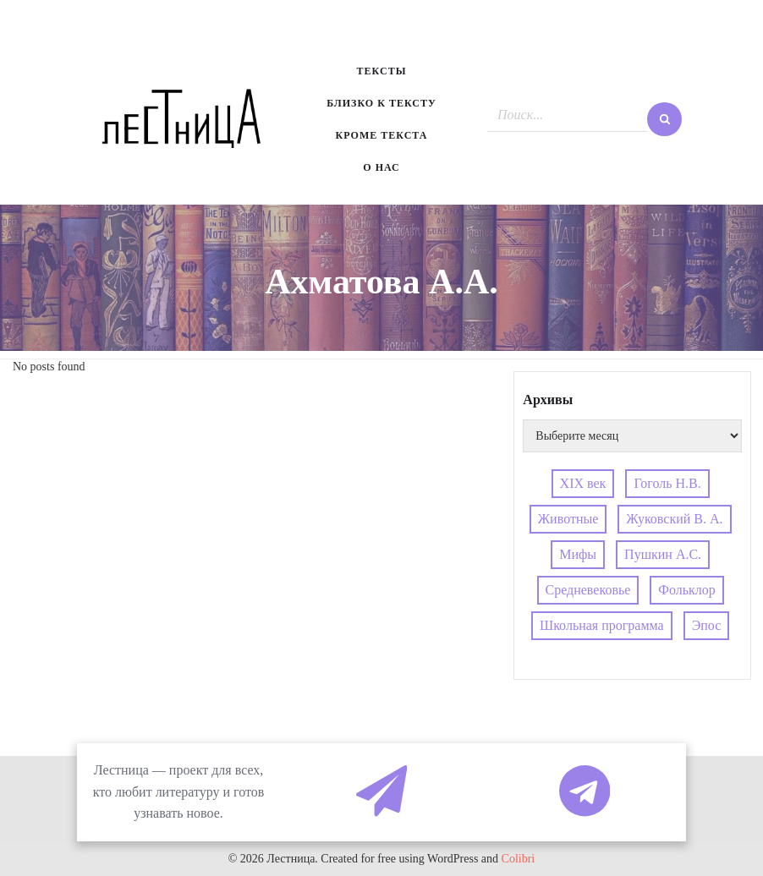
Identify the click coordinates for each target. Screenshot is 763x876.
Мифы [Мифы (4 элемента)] (577, 554)
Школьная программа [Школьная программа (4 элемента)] (602, 625)
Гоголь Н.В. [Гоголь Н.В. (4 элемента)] (667, 483)
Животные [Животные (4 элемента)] (568, 519)
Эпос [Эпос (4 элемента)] (707, 625)
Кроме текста (382, 135)
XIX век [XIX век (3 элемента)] (583, 483)
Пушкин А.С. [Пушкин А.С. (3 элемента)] (662, 554)
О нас (381, 167)
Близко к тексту (381, 103)
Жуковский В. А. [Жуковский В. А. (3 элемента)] (674, 519)
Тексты (382, 71)
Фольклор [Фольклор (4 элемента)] (686, 590)
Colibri (518, 858)
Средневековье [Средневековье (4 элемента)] (588, 590)
